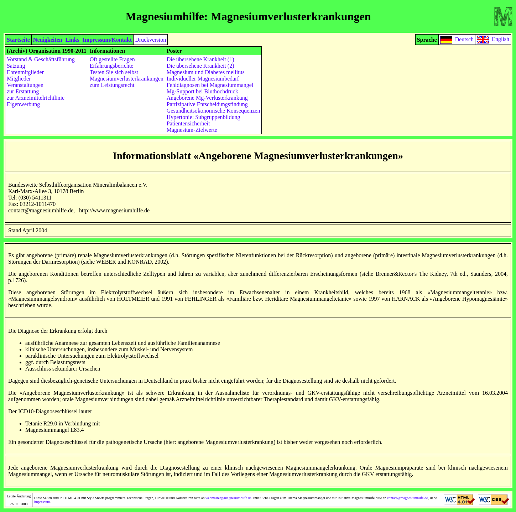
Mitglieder (19, 79)
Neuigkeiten (47, 40)
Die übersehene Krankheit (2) (200, 66)
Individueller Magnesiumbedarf (203, 79)
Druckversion (150, 40)
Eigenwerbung (23, 104)
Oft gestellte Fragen (112, 59)
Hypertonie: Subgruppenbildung (203, 117)
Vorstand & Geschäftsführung (41, 59)
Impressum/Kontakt (107, 40)
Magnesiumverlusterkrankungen (126, 79)
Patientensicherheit (188, 123)
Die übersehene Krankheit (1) (200, 59)
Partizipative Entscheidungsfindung (207, 104)
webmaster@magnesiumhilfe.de (228, 498)
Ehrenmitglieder (25, 72)
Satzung (16, 66)
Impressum (41, 502)
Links (72, 40)
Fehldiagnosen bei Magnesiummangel (210, 85)
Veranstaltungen (25, 85)
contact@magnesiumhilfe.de (407, 498)
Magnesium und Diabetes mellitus (206, 72)
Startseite (18, 40)
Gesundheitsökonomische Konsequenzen (213, 111)
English (500, 39)
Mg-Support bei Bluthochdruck (202, 91)
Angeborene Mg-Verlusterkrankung (207, 98)
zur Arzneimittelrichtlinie (35, 98)
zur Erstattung (23, 91)
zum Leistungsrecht (112, 85)
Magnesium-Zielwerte (192, 130)
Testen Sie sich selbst (114, 72)
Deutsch (464, 39)
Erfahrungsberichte (112, 66)
